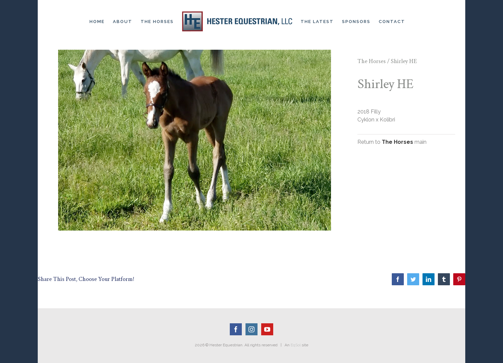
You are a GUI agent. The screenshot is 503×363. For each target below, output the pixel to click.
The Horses (371, 61)
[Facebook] (236, 329)
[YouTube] (267, 329)
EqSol (296, 345)
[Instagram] (251, 329)
